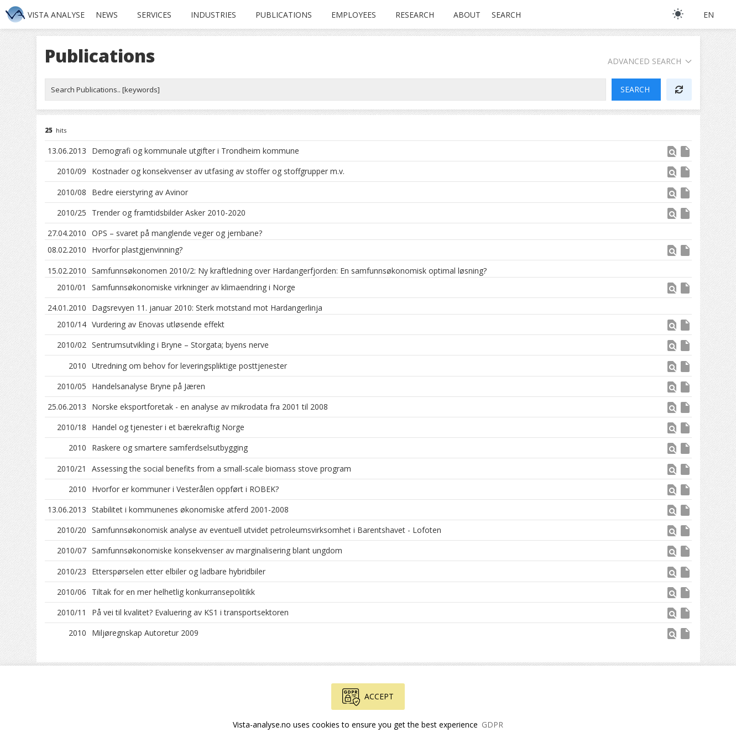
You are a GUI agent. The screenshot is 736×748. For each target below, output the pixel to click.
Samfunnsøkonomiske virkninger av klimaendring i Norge (193, 287)
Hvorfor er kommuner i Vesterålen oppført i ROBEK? (185, 489)
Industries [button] (213, 14)
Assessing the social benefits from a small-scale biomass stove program (221, 468)
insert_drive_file (685, 151)
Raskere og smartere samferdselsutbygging (170, 447)
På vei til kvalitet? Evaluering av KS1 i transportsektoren (190, 612)
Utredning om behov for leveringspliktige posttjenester (189, 365)
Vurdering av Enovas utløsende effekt (158, 324)
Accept (368, 697)
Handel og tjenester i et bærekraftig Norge (168, 427)
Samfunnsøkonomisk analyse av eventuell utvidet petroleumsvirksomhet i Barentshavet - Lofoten (266, 530)
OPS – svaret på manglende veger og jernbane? (177, 233)
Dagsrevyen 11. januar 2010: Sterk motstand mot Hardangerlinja (207, 307)
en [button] (708, 14)
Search (506, 14)
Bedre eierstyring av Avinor (140, 192)
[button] (671, 155)
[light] (677, 13)
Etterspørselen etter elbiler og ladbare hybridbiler (178, 571)
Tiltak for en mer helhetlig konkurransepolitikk (173, 592)
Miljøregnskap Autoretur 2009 (145, 632)
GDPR (492, 724)
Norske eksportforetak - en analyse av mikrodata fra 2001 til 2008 (210, 406)
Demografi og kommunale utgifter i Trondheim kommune (195, 150)
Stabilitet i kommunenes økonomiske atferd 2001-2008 (190, 509)
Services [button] (154, 14)
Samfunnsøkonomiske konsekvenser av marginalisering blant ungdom (217, 550)
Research (414, 14)
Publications (283, 14)
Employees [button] (353, 14)
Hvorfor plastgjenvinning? (137, 249)
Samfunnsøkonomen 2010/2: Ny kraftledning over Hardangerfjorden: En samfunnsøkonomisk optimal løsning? (289, 270)
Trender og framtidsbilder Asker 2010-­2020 (169, 212)
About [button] (467, 14)
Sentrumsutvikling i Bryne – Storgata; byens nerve (180, 344)
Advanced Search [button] (650, 61)
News (107, 14)
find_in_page (671, 151)
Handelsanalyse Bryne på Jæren (148, 386)
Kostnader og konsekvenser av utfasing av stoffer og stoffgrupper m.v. (218, 171)
